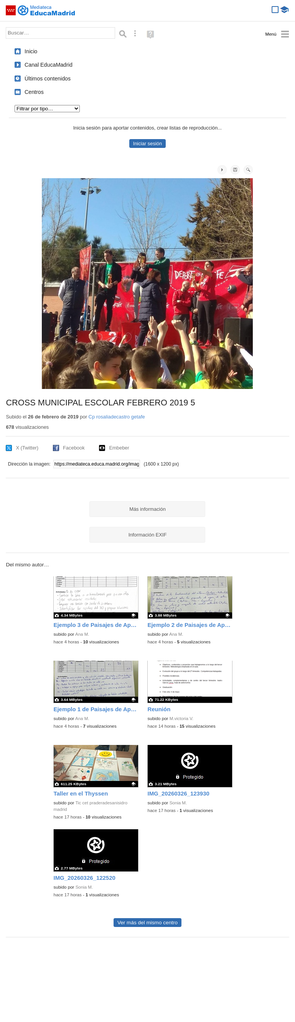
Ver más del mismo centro (147, 922)
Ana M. (82, 634)
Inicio (31, 51)
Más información (147, 509)
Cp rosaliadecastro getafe (117, 417)
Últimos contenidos (48, 78)
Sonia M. (178, 803)
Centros (34, 92)
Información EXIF (148, 535)
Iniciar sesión (147, 143)
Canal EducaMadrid (49, 65)
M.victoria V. (181, 718)
